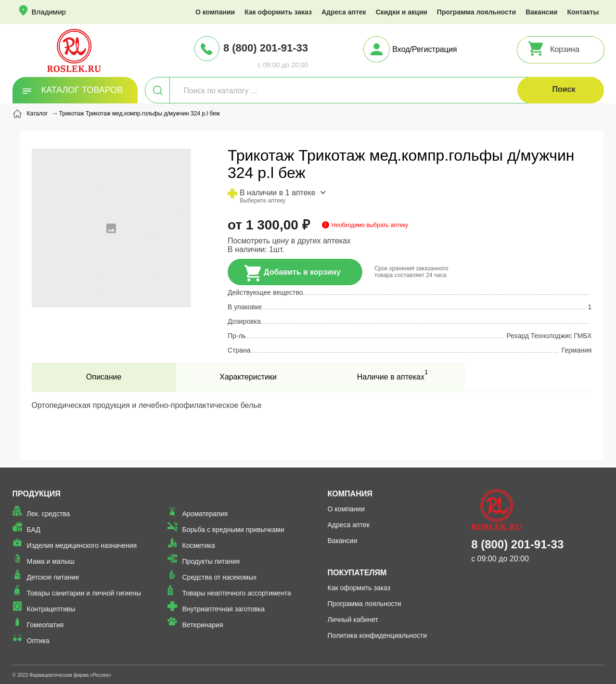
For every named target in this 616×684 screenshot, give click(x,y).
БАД (33, 529)
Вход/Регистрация (424, 49)
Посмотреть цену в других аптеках (289, 241)
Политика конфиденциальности (377, 635)
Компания (350, 494)
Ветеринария (202, 625)
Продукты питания (211, 561)
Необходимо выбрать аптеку (370, 225)
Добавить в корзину (292, 273)
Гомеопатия (45, 625)
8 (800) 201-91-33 (265, 48)
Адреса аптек (343, 12)
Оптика (38, 641)
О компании (215, 12)
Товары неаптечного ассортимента (236, 593)
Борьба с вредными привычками (233, 529)
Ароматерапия (205, 514)
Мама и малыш (51, 561)
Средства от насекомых (219, 577)
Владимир (49, 12)
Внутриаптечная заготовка (223, 609)
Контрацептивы (51, 609)
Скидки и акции (401, 12)
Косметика (198, 545)
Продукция (37, 494)
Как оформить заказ (278, 12)
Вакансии (541, 12)
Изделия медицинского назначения (82, 545)
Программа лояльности (476, 12)
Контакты (583, 12)
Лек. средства (48, 514)
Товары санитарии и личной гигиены (84, 593)
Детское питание (53, 577)
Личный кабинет (353, 619)
